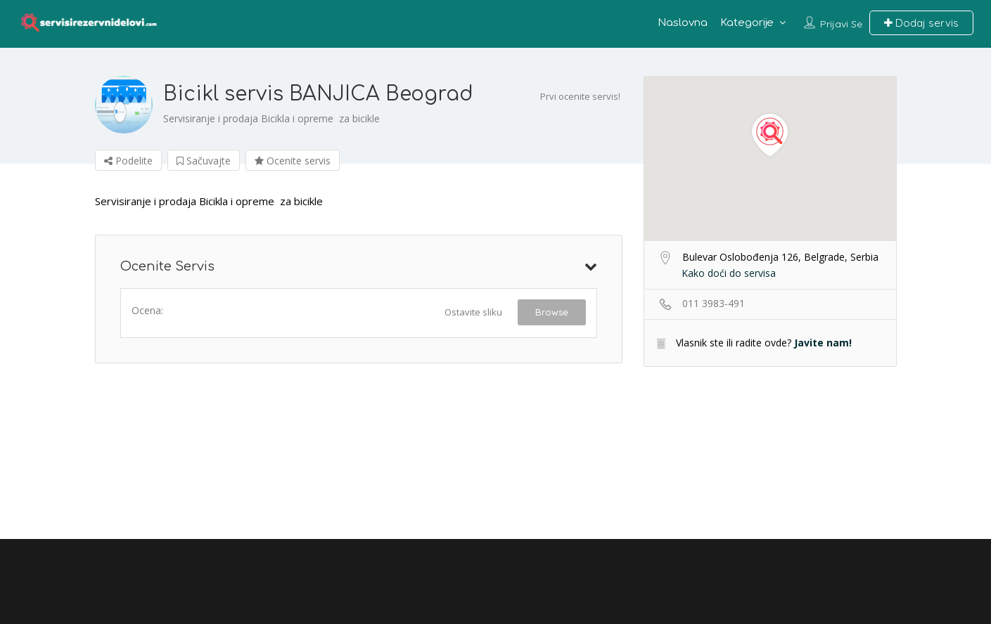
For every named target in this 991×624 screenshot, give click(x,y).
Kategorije (747, 23)
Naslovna (683, 23)
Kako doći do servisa (729, 273)
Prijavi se (841, 24)
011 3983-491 (713, 303)
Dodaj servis (921, 23)
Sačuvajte (204, 160)
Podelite (128, 160)
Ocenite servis (293, 160)
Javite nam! (823, 342)
